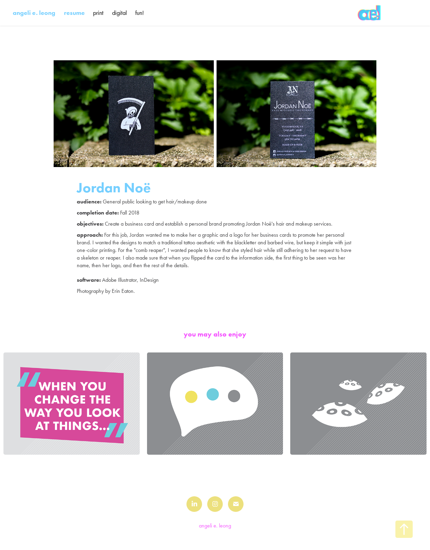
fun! (139, 13)
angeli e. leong (34, 13)
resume (74, 13)
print (98, 13)
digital (119, 13)
